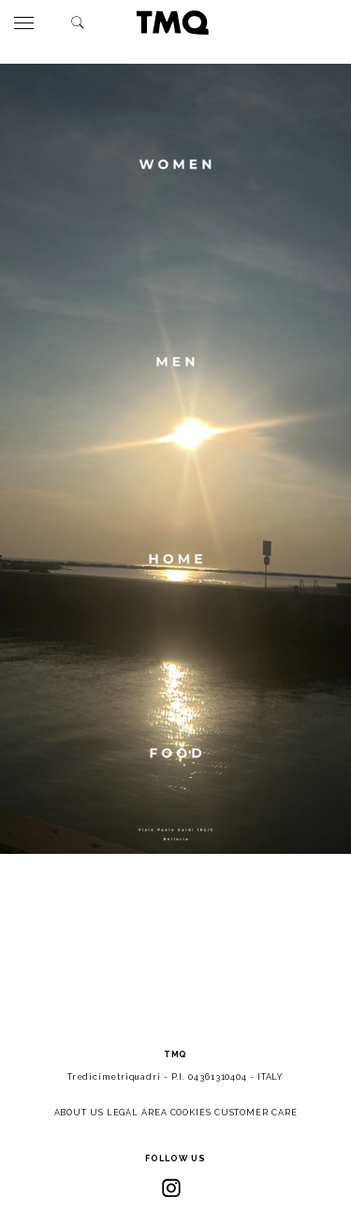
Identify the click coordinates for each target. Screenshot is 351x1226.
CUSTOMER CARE (256, 1112)
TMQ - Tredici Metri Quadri (172, 22)
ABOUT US (79, 1112)
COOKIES (191, 1112)
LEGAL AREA (137, 1112)
